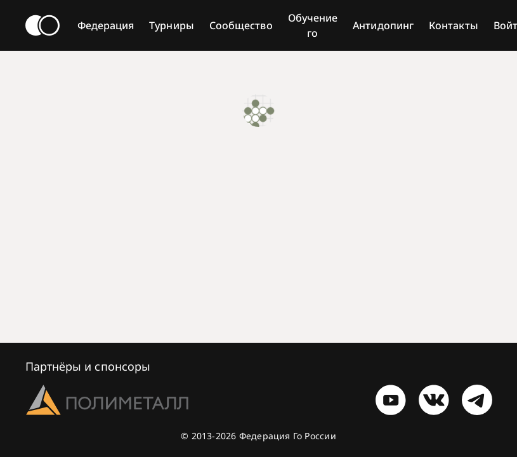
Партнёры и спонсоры (88, 366)
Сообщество (241, 25)
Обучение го (313, 25)
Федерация (105, 25)
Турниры (171, 25)
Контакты (453, 25)
